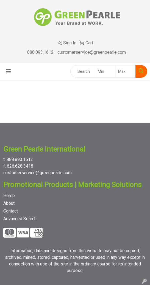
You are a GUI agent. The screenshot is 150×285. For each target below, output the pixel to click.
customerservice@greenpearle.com (91, 52)
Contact (10, 211)
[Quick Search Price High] (125, 71)
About (9, 203)
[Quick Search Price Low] (105, 71)
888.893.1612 (40, 52)
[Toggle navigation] (8, 71)
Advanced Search (20, 218)
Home (9, 195)
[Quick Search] (82, 71)
